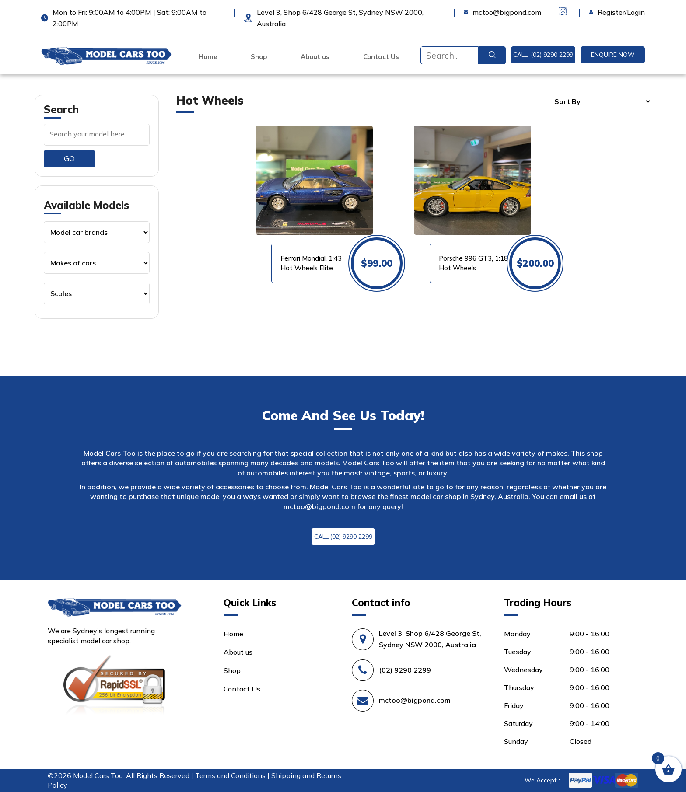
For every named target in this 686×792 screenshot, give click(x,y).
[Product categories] (97, 232)
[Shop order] (600, 101)
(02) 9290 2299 (405, 670)
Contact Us (381, 57)
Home (208, 57)
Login (598, 12)
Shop (259, 57)
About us (315, 57)
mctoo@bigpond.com (319, 506)
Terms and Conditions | (233, 775)
